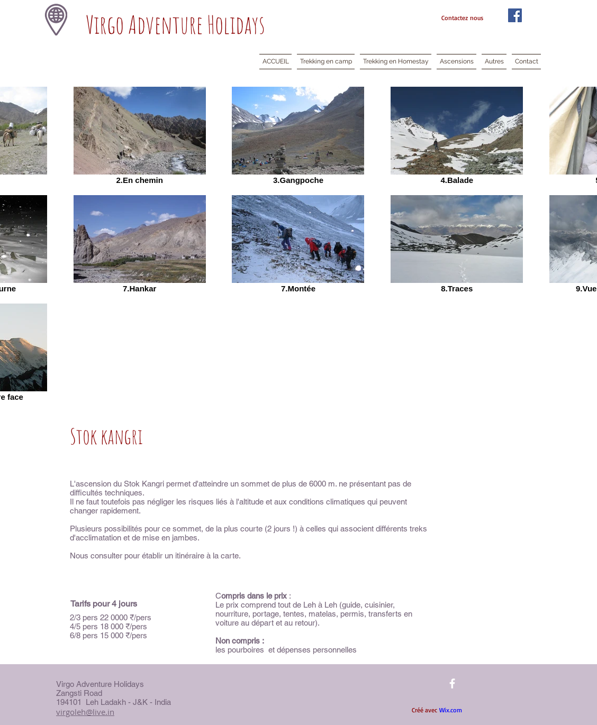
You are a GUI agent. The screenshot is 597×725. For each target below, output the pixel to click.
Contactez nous (462, 18)
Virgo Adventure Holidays (175, 24)
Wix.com (450, 710)
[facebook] (452, 683)
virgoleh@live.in (85, 711)
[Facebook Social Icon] (515, 15)
